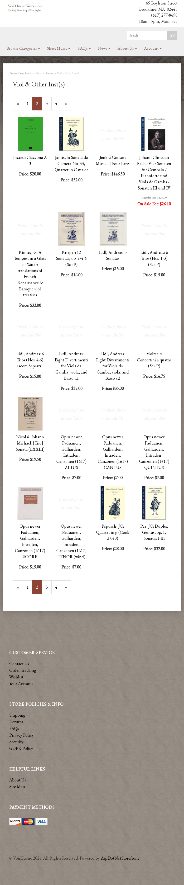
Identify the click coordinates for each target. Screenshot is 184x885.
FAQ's (84, 48)
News (104, 48)
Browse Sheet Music (20, 73)
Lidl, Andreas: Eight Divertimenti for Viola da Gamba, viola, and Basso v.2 (112, 366)
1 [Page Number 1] (30, 103)
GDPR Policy (21, 748)
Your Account (21, 683)
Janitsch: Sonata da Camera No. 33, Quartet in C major (71, 163)
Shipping (17, 715)
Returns (16, 721)
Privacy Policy (21, 735)
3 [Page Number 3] (49, 103)
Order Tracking (22, 670)
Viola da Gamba (44, 73)
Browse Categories (23, 48)
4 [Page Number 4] (58, 103)
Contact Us (19, 663)
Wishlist (16, 677)
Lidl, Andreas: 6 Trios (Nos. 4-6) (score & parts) (30, 360)
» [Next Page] (68, 105)
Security (16, 741)
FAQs (14, 728)
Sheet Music (58, 48)
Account (153, 48)
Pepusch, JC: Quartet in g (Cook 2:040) (112, 532)
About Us (127, 48)
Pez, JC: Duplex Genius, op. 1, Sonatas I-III (154, 532)
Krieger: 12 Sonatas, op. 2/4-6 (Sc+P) (71, 258)
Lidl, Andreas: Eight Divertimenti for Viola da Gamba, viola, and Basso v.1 (71, 366)
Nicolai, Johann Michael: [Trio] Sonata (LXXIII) (30, 443)
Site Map (17, 786)
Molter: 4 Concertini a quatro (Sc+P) (154, 360)
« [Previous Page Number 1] (20, 105)
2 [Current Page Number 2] (39, 105)
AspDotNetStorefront (120, 858)
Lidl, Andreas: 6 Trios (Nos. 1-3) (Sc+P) (154, 258)
